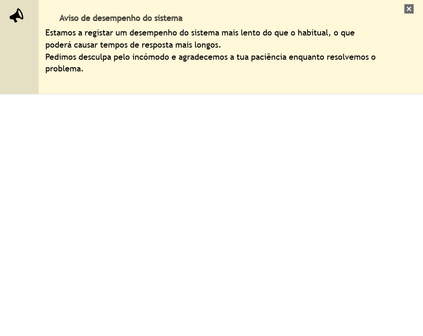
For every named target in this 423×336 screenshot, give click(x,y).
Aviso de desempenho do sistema (120, 18)
